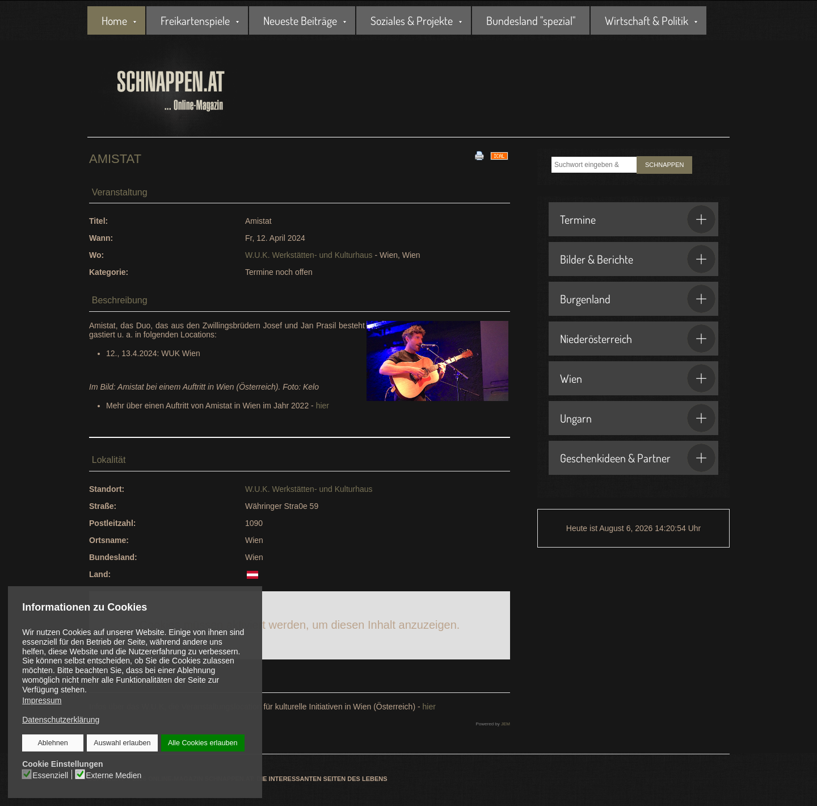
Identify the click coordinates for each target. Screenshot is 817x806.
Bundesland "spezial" (530, 20)
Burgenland (637, 299)
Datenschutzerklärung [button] (60, 719)
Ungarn (637, 418)
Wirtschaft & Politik (646, 20)
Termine (637, 219)
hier (322, 405)
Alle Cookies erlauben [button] (202, 743)
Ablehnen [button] (53, 743)
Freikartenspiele (195, 20)
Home (114, 20)
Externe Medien (114, 775)
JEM (505, 723)
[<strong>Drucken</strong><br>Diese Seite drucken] (479, 155)
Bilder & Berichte (637, 259)
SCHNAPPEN (664, 164)
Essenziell (51, 775)
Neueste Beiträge (300, 20)
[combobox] (594, 165)
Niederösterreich (637, 338)
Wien (637, 378)
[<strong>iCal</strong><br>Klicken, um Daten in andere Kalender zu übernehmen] (499, 155)
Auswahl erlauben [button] (122, 743)
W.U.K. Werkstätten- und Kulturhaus (309, 255)
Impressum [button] (41, 700)
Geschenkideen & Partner (637, 458)
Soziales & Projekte (411, 20)
